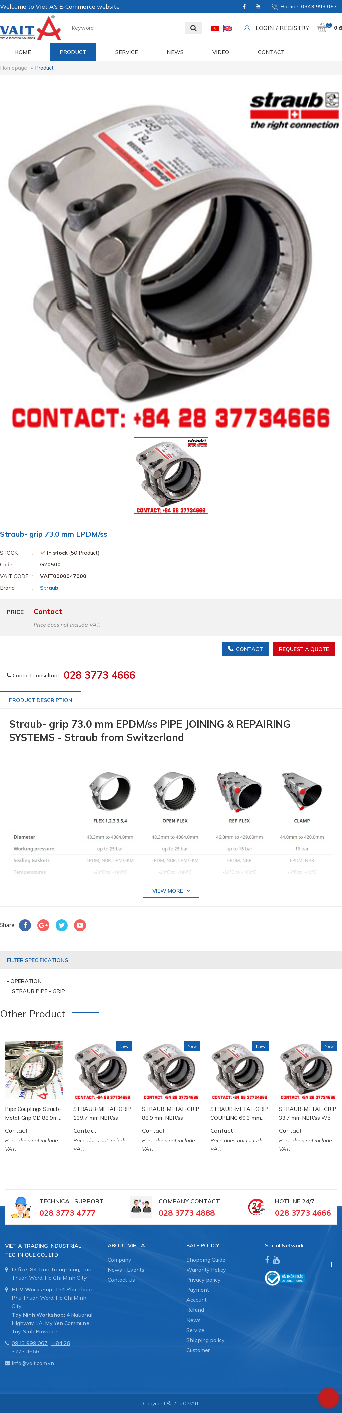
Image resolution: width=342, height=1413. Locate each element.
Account (196, 1299)
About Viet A (126, 1245)
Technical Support (71, 1201)
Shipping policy (205, 1340)
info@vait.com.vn (33, 1363)
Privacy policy (203, 1279)
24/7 (307, 1201)
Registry (294, 28)
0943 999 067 (30, 1343)
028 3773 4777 (67, 1213)
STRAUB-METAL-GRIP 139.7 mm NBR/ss (102, 1113)
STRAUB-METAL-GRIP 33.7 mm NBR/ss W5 (307, 1113)
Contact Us (121, 1279)
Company (119, 1259)
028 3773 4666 (99, 675)
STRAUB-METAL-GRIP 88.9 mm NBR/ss (170, 1113)
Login (265, 28)
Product (73, 52)
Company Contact (189, 1201)
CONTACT (271, 52)
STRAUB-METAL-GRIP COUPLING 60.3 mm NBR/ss (239, 1113)
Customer (198, 1350)
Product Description (40, 700)
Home (22, 52)
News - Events (126, 1269)
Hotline (287, 1201)
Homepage (13, 67)
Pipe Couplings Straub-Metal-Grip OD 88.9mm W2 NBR (33, 1113)
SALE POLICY (202, 1245)
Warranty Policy (206, 1269)
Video (220, 52)
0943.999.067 (319, 6)
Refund (195, 1309)
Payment (197, 1289)
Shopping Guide (205, 1259)
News (175, 52)
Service (126, 52)
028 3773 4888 (187, 1213)
